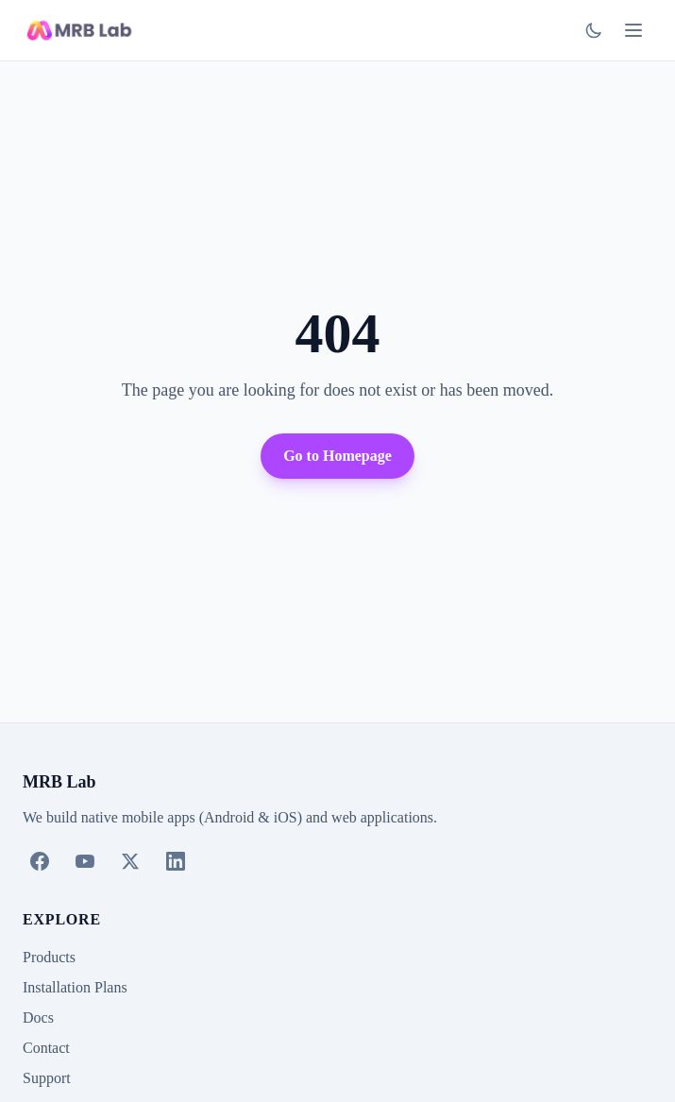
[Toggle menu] (633, 30)
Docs (38, 1017)
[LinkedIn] (176, 861)
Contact (46, 1048)
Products (49, 957)
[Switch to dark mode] (594, 30)
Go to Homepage (337, 456)
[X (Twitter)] (130, 861)
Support (47, 1078)
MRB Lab (59, 781)
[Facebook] (40, 861)
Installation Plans (75, 987)
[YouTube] (85, 861)
